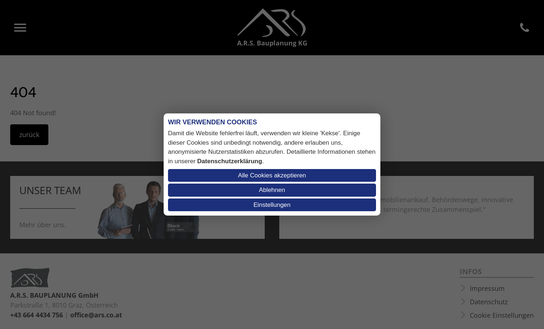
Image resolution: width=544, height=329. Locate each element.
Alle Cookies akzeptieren (272, 175)
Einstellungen (272, 204)
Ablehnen (272, 189)
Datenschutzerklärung (229, 161)
